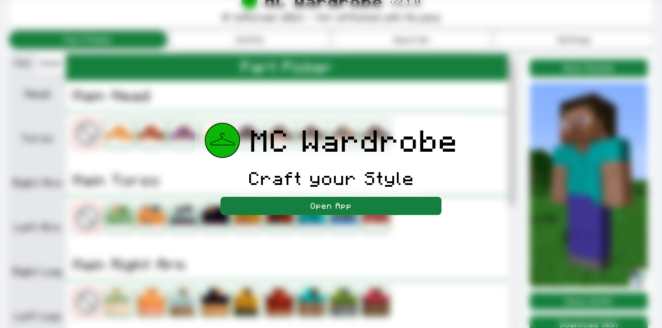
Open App (331, 206)
